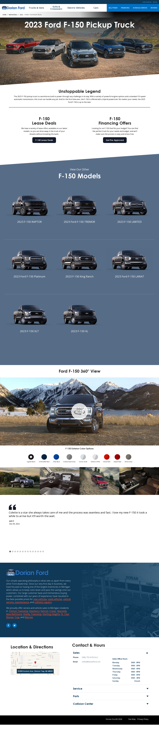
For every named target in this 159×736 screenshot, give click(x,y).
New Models (13, 15)
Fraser (52, 611)
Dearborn (34, 611)
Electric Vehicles (76, 7)
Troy (16, 617)
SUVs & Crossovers (56, 7)
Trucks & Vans (36, 7)
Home (4, 15)
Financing (125, 8)
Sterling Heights (51, 614)
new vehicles (40, 599)
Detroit (44, 611)
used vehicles (55, 599)
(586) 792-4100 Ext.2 (90, 657)
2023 (21, 15)
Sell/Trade (113, 8)
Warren (29, 617)
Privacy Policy (142, 719)
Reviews (154, 8)
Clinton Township (18, 611)
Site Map (132, 719)
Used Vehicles (147, 2)
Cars (96, 7)
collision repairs (43, 602)
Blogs (155, 2)
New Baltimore (14, 614)
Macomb (62, 611)
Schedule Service (140, 8)
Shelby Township (32, 614)
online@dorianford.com (91, 662)
